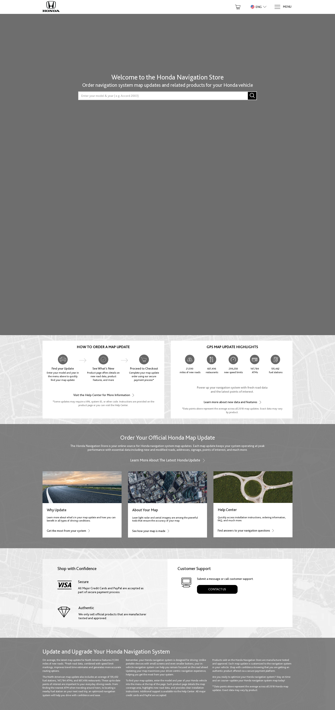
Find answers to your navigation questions (246, 530)
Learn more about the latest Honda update (167, 460)
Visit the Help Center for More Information (103, 395)
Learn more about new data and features (232, 402)
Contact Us (217, 589)
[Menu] (282, 7)
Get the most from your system (68, 530)
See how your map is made (150, 530)
